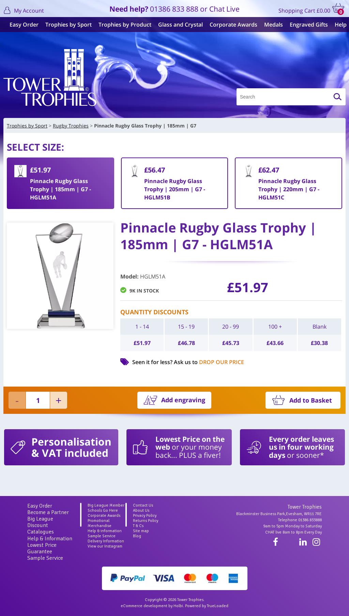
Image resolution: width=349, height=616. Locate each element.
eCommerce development (144, 606)
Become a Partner (48, 512)
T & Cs (138, 525)
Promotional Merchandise (99, 523)
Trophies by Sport (66, 24)
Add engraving (183, 400)
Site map (141, 531)
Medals (270, 24)
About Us (141, 510)
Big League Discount (40, 522)
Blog (137, 536)
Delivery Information (106, 541)
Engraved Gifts (306, 24)
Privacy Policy (144, 515)
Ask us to (209, 362)
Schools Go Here (103, 510)
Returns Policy (145, 520)
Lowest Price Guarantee (42, 548)
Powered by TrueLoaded (206, 606)
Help (338, 24)
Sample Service (45, 558)
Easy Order (21, 24)
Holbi (178, 606)
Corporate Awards (231, 24)
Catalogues (40, 531)
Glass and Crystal (177, 24)
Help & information (105, 531)
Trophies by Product (122, 24)
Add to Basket (310, 400)
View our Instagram (105, 546)
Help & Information (49, 538)
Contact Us (143, 505)
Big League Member (106, 505)
